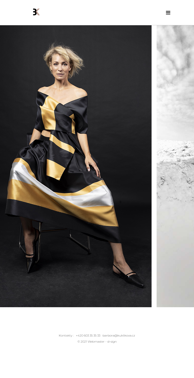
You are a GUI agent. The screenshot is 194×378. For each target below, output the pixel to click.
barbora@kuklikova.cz (119, 335)
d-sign (112, 341)
